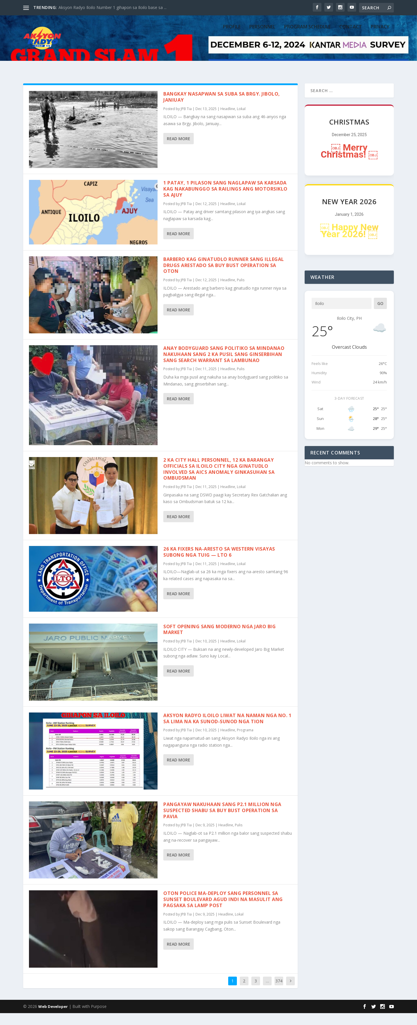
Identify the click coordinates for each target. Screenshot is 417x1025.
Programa (245, 741)
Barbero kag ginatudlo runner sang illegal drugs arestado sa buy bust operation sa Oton (223, 277)
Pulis (240, 291)
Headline (227, 120)
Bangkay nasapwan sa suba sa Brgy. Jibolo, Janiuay (221, 109)
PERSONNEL (262, 50)
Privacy (380, 50)
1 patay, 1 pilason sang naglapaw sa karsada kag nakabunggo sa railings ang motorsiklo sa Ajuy (225, 200)
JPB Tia (186, 120)
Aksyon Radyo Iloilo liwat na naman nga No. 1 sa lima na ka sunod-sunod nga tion (227, 730)
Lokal (241, 120)
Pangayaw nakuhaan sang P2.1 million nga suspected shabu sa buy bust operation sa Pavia (222, 822)
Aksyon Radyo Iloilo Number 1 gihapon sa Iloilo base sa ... (112, 7)
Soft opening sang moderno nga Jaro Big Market (219, 641)
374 (278, 992)
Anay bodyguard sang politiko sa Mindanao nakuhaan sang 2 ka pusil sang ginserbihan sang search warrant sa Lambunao (223, 366)
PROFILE (232, 50)
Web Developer (53, 1018)
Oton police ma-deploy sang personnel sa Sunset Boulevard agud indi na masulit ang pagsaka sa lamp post (223, 911)
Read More (178, 150)
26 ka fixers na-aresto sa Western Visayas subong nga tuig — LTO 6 (219, 564)
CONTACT (350, 50)
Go (380, 315)
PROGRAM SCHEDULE (307, 50)
